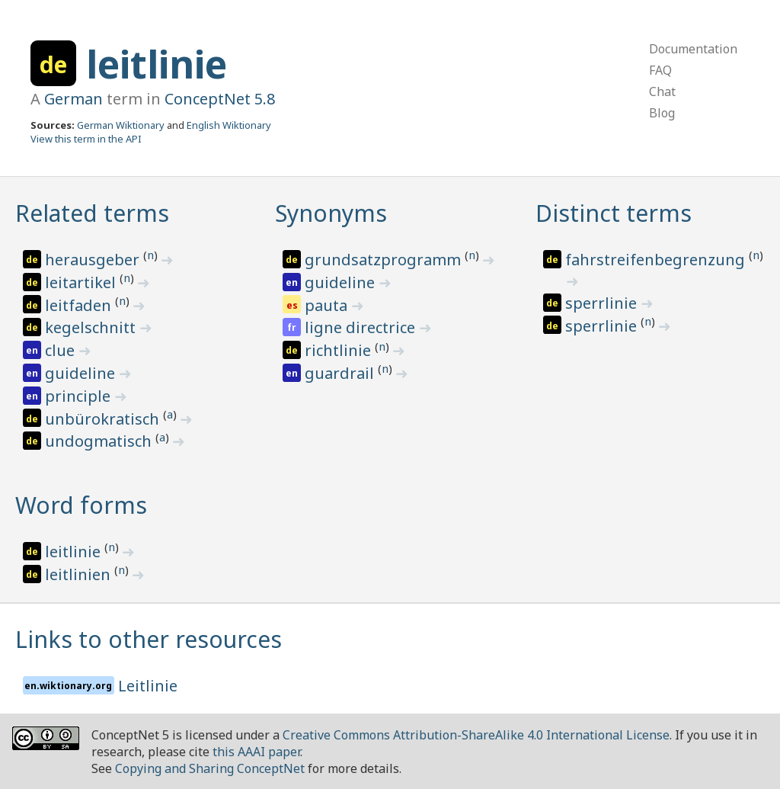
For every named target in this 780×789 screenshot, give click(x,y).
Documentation (693, 48)
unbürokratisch (104, 419)
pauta (328, 305)
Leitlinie (147, 685)
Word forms (81, 505)
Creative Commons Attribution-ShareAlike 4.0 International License (476, 734)
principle (79, 396)
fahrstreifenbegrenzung (657, 259)
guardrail (341, 373)
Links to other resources (148, 639)
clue (61, 350)
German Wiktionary (121, 125)
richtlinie (340, 350)
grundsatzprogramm (385, 259)
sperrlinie (603, 303)
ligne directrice (362, 327)
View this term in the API (86, 139)
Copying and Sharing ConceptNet (210, 768)
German (73, 98)
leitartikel (82, 282)
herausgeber (94, 259)
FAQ (660, 70)
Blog (662, 112)
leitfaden (80, 305)
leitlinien (79, 574)
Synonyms (331, 213)
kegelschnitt (92, 327)
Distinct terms (613, 213)
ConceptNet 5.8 (220, 98)
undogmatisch (100, 441)
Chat (662, 91)
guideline (82, 373)
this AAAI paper (256, 751)
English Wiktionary (229, 125)
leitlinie (156, 64)
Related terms (92, 213)
